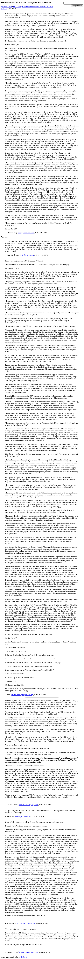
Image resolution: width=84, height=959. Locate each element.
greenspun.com (6, 7)
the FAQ (24, 957)
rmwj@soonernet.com (26, 233)
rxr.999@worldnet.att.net (26, 923)
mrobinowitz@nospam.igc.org (22, 695)
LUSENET (17, 7)
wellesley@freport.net (22, 816)
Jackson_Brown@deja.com (28, 805)
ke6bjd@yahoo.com (27, 255)
